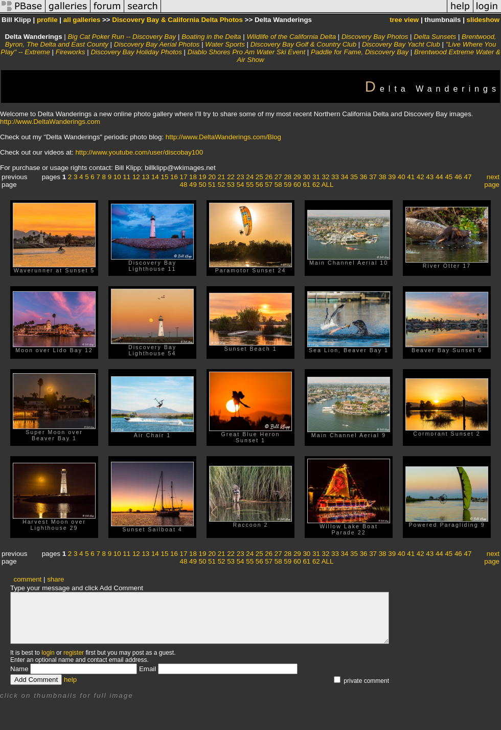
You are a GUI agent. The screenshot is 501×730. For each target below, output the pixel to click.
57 (268, 184)
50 (203, 184)
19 (203, 177)
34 (345, 177)
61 (306, 184)
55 (250, 184)
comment (28, 579)
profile (47, 20)
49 (193, 184)
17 (184, 177)
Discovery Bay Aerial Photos (157, 44)
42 (420, 177)
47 (467, 177)
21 (221, 177)
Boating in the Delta (211, 36)
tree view (404, 20)
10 (117, 177)
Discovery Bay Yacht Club (401, 44)
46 (458, 177)
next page (491, 180)
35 (354, 177)
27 (278, 177)
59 (287, 184)
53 (231, 184)
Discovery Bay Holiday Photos (136, 52)
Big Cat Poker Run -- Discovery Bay (121, 36)
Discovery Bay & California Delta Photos (177, 20)
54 (240, 184)
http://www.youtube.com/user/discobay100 (139, 152)
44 (439, 177)
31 (316, 177)
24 (250, 177)
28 (287, 177)
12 (136, 177)
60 (297, 184)
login (47, 652)
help (70, 679)
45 (448, 177)
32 (326, 177)
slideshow (483, 20)
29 (297, 177)
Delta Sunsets (435, 36)
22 (231, 177)
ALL (328, 184)
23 (240, 177)
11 (126, 177)
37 (373, 177)
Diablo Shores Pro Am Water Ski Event (246, 52)
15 (164, 177)
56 (259, 184)
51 (212, 184)
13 (145, 177)
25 (259, 177)
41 (411, 177)
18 (193, 177)
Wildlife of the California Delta (291, 36)
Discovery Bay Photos (374, 36)
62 (316, 184)
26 (268, 177)
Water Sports (225, 44)
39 (392, 177)
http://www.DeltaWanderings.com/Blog (223, 137)
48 (184, 184)
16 (174, 177)
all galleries (82, 20)
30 (306, 177)
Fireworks (70, 52)
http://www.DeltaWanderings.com (50, 121)
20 (212, 177)
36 (364, 177)
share (55, 579)
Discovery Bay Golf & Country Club (303, 44)
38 (382, 177)
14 (155, 177)
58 (278, 184)
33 (335, 177)
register (73, 652)
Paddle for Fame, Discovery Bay (359, 52)
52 (221, 184)
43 (430, 177)
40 (401, 177)
